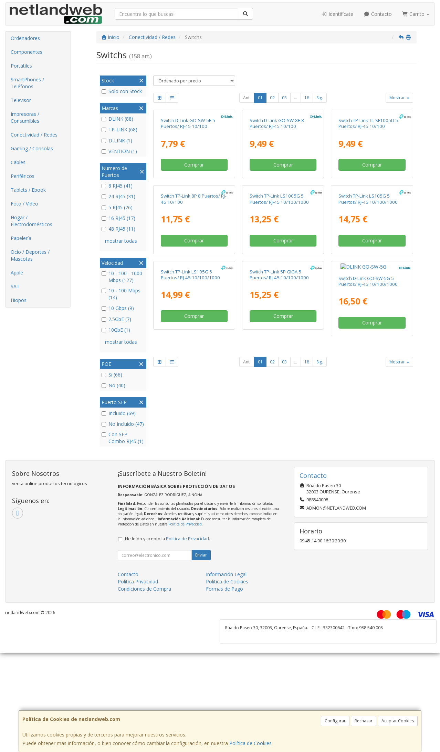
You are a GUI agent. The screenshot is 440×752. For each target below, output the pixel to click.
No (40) (113, 385)
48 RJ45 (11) (118, 228)
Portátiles (21, 65)
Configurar (335, 721)
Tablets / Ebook (28, 190)
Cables (18, 162)
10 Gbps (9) (118, 308)
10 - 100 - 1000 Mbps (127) (122, 276)
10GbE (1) (116, 330)
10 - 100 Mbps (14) (121, 294)
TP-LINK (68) (119, 129)
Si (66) (112, 374)
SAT (15, 286)
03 (284, 98)
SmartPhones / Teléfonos (27, 83)
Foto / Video (24, 203)
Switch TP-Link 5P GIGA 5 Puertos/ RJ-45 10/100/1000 (279, 275)
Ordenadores (25, 38)
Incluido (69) (119, 413)
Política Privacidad (138, 581)
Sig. (319, 98)
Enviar (201, 555)
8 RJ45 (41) (117, 185)
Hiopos (19, 300)
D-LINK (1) (117, 140)
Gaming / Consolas (32, 148)
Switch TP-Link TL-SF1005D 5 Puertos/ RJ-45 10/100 (368, 123)
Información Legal (226, 574)
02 (272, 98)
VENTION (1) (119, 151)
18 (306, 98)
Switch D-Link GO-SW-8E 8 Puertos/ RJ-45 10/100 (277, 123)
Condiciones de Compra (144, 588)
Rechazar (364, 721)
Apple (17, 272)
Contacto (378, 14)
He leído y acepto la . (167, 539)
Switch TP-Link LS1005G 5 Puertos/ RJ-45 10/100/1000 (279, 199)
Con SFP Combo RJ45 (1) (123, 437)
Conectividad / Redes (34, 134)
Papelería (21, 238)
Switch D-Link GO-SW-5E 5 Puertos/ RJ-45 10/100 (188, 123)
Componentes (26, 52)
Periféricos (22, 176)
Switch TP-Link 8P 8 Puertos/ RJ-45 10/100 (193, 199)
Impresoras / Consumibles (25, 117)
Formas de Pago (224, 588)
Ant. (247, 98)
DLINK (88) (117, 119)
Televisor (21, 100)
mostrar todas (121, 241)
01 (260, 98)
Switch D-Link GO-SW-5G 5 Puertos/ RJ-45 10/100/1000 (368, 275)
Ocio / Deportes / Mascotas (30, 255)
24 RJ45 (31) (118, 196)
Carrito (416, 14)
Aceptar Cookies (397, 721)
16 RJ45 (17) (118, 218)
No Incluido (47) (123, 424)
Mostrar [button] (399, 98)
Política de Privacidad (185, 524)
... (295, 98)
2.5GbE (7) (116, 319)
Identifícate (337, 14)
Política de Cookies (250, 743)
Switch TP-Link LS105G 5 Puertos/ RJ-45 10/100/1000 (368, 199)
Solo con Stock (122, 91)
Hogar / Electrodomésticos (31, 221)
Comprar (194, 164)
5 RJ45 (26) (117, 207)
